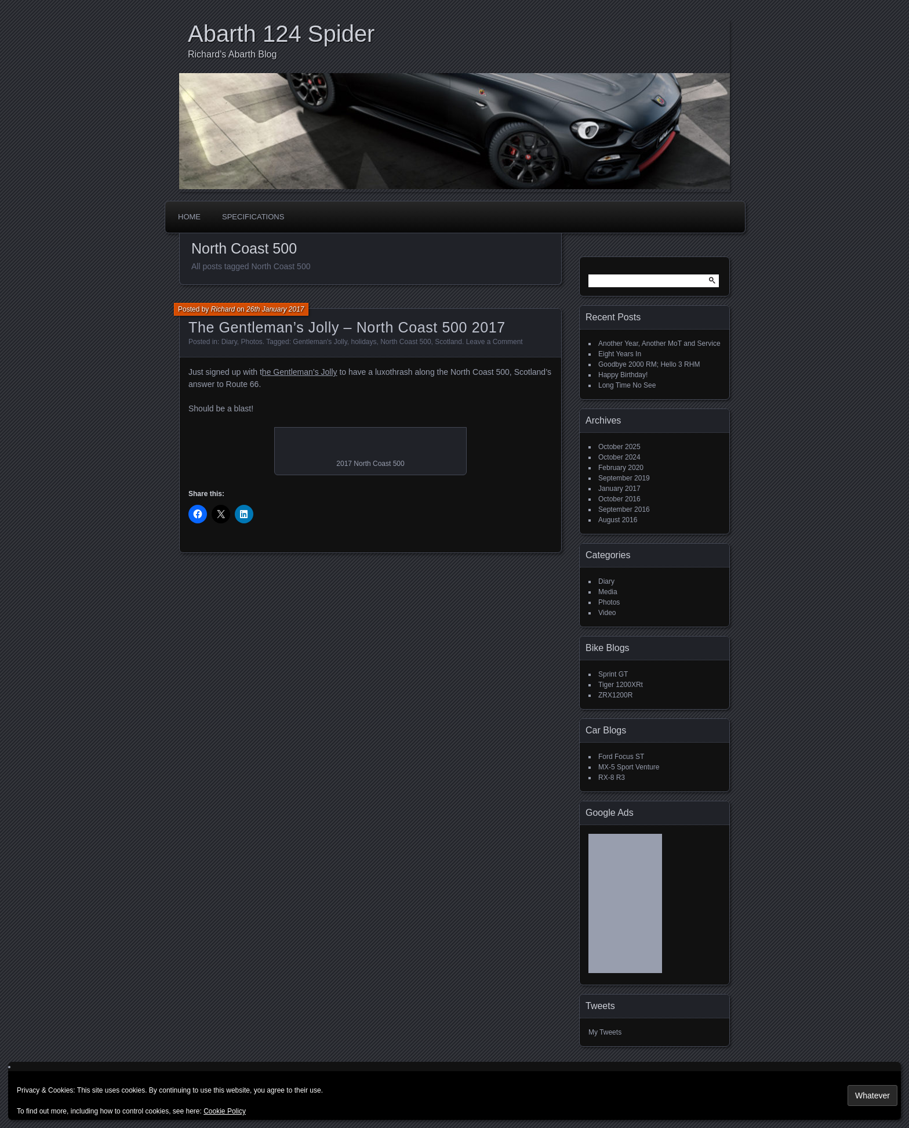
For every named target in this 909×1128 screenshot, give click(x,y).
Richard (223, 309)
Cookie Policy (224, 1111)
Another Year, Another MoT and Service (659, 343)
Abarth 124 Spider (281, 33)
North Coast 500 (405, 342)
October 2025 (619, 447)
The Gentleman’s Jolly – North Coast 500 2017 (347, 327)
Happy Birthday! (623, 375)
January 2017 (619, 489)
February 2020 (620, 468)
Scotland (448, 342)
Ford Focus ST (621, 757)
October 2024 (619, 457)
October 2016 (619, 499)
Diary (229, 342)
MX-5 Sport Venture (628, 767)
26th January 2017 (275, 309)
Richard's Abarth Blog (232, 54)
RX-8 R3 (611, 777)
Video (607, 613)
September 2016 (624, 509)
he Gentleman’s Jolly (299, 372)
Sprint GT (613, 674)
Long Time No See (627, 385)
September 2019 (624, 478)
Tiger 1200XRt (620, 685)
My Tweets (604, 1032)
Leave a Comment (494, 342)
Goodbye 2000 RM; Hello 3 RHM (649, 364)
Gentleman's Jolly (320, 342)
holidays (363, 342)
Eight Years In (619, 354)
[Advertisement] (625, 908)
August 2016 (617, 520)
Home (189, 216)
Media (607, 592)
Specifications (253, 216)
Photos (252, 342)
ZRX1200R (615, 695)
